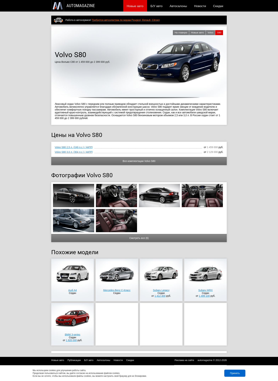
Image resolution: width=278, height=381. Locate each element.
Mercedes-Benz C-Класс (116, 290)
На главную (181, 32)
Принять (235, 373)
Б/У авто (157, 6)
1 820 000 (71, 340)
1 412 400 (160, 295)
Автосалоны (178, 6)
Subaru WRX (205, 290)
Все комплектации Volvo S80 (139, 161)
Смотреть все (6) (139, 238)
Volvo (210, 32)
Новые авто (135, 6)
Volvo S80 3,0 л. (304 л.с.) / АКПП (74, 152)
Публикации (74, 360)
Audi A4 (72, 290)
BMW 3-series (72, 334)
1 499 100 (204, 295)
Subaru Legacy (161, 290)
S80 (219, 32)
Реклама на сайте (184, 360)
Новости (200, 6)
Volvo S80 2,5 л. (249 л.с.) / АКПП (74, 147)
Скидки (218, 6)
